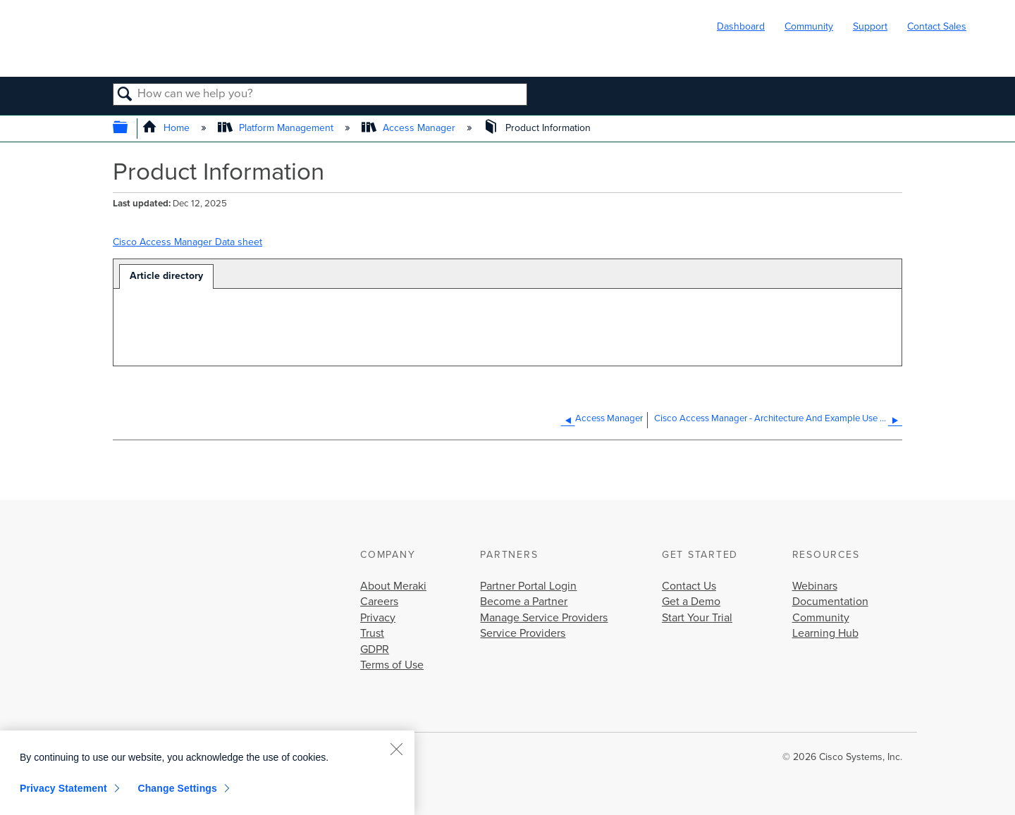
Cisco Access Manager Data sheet (187, 242)
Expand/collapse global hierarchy (129, 128)
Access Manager (410, 128)
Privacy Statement (63, 788)
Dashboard (741, 26)
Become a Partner (523, 602)
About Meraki (393, 586)
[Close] (396, 749)
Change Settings (177, 788)
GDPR (374, 649)
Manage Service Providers (544, 618)
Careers (379, 602)
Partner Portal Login (528, 586)
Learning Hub (825, 633)
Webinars (814, 586)
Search (125, 95)
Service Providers (522, 633)
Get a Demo (691, 602)
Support (870, 26)
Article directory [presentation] (166, 276)
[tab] (166, 276)
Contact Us (689, 586)
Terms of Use (392, 665)
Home (167, 128)
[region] (207, 772)
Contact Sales (936, 26)
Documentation (830, 602)
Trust (372, 633)
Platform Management (277, 128)
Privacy (377, 618)
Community (809, 26)
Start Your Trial (697, 618)
